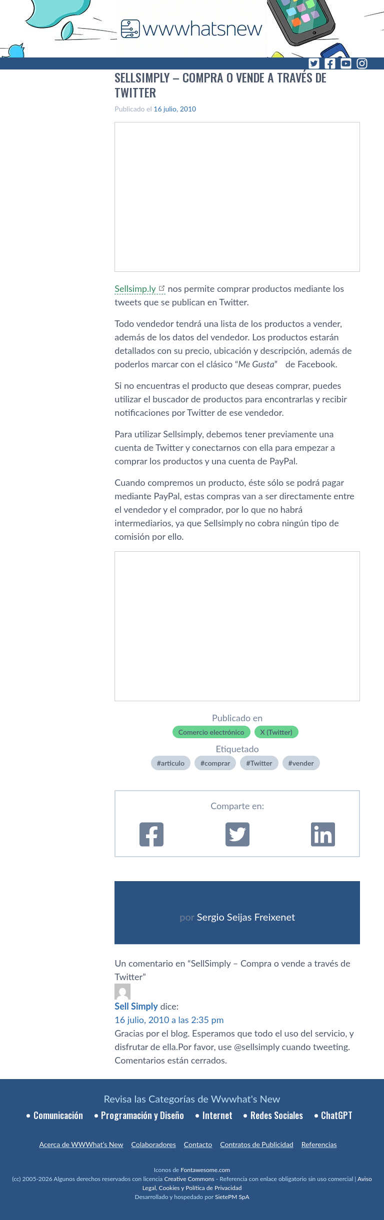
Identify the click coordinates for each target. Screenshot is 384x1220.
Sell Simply (136, 1006)
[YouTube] (346, 63)
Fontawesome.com (205, 1170)
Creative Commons (189, 1179)
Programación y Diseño (142, 1115)
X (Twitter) (276, 732)
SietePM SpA (232, 1197)
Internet (217, 1115)
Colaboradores (154, 1144)
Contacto (198, 1144)
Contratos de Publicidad (256, 1144)
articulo (172, 763)
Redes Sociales (276, 1115)
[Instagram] (362, 63)
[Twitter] (314, 63)
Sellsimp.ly (135, 288)
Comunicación (58, 1115)
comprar (217, 763)
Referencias (319, 1144)
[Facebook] (330, 63)
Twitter (261, 763)
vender (303, 763)
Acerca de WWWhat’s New (81, 1144)
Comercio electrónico (211, 732)
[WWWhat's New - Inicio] (192, 28)
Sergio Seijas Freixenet (246, 917)
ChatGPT (336, 1115)
